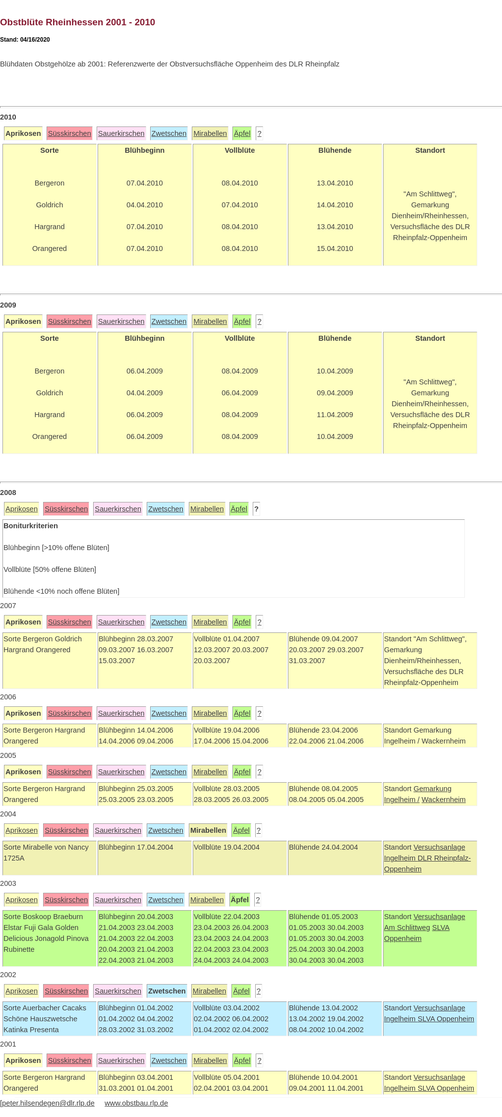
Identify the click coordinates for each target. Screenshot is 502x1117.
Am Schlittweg (407, 927)
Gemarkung (432, 789)
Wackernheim (444, 800)
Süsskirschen (69, 133)
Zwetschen (169, 133)
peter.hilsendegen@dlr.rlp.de (48, 1103)
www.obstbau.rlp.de (136, 1103)
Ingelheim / (402, 800)
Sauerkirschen (121, 133)
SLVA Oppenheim (446, 1019)
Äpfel (242, 133)
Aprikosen (21, 509)
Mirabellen (210, 133)
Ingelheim (401, 858)
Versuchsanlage (439, 847)
